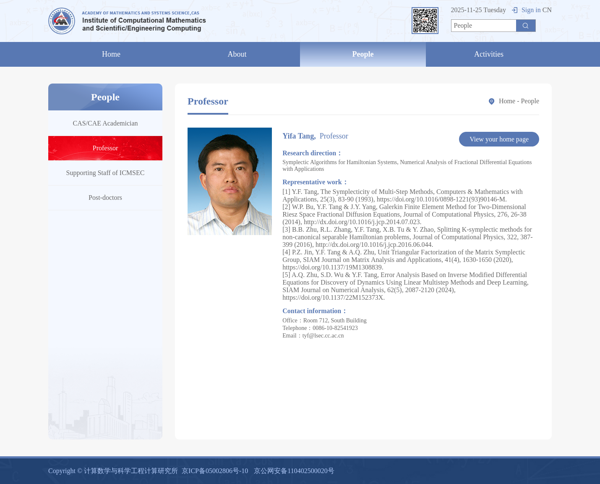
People (363, 54)
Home (111, 54)
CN (547, 9)
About (237, 54)
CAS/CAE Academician (105, 123)
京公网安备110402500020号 (294, 470)
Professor (105, 148)
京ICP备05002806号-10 (215, 470)
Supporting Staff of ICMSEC (105, 172)
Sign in (526, 9)
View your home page (499, 139)
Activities (488, 54)
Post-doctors (105, 197)
